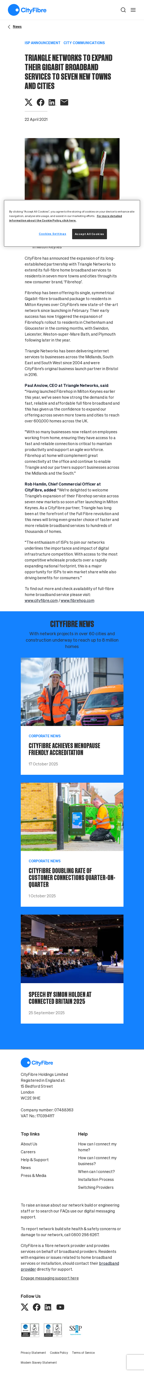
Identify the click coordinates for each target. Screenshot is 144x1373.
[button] (123, 10)
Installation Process (96, 1179)
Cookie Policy (59, 1352)
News (26, 1167)
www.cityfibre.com (41, 600)
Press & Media (33, 1175)
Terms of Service (83, 1352)
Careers (28, 1152)
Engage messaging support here (50, 1278)
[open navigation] (133, 10)
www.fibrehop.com (77, 600)
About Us (29, 1144)
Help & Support (35, 1159)
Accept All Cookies (89, 234)
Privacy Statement (33, 1352)
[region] (72, 223)
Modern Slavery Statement (39, 1362)
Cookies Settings (52, 233)
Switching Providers (96, 1187)
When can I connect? (96, 1171)
